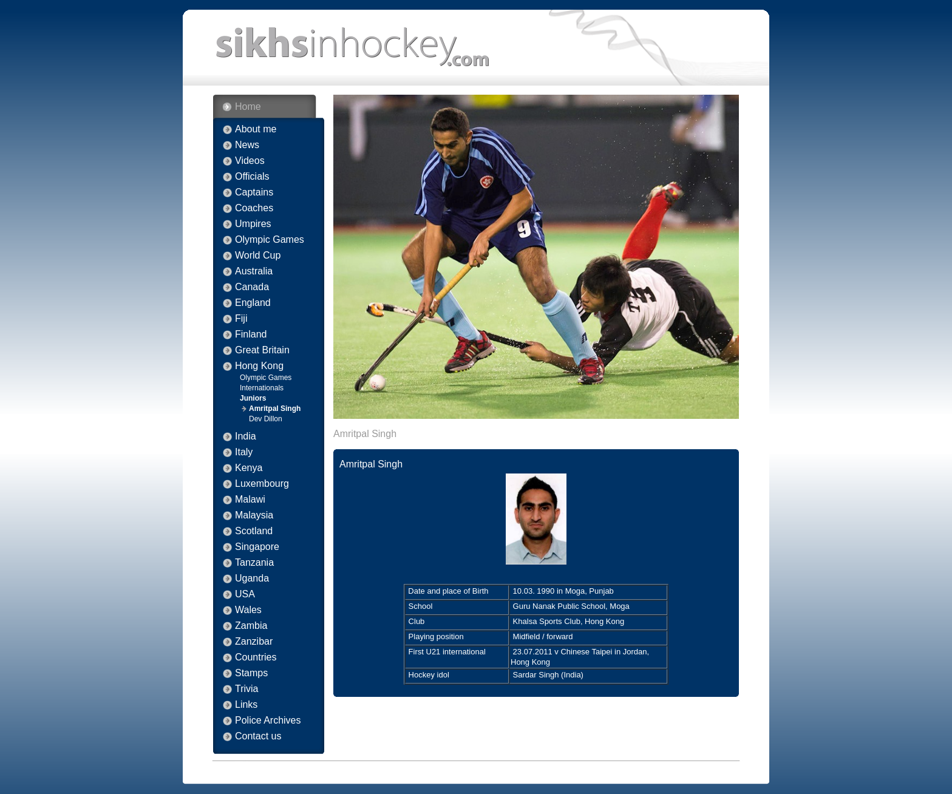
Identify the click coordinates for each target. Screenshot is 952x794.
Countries (255, 657)
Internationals (262, 388)
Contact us (258, 736)
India (245, 436)
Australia (254, 271)
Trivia (247, 689)
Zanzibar (254, 641)
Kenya (248, 468)
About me (255, 129)
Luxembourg (262, 484)
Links (246, 705)
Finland (251, 334)
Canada (252, 287)
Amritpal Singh (275, 408)
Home (248, 106)
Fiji (241, 319)
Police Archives (268, 720)
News (247, 145)
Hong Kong (259, 366)
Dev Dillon (265, 418)
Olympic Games (269, 240)
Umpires (253, 224)
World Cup (257, 255)
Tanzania (254, 563)
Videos (250, 161)
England (253, 303)
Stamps (251, 673)
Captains (254, 192)
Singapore (257, 547)
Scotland (254, 531)
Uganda (252, 578)
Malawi (250, 499)
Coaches (254, 208)
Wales (248, 610)
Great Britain (262, 350)
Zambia (251, 626)
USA (245, 594)
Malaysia (254, 515)
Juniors (253, 398)
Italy (244, 452)
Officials (252, 177)
